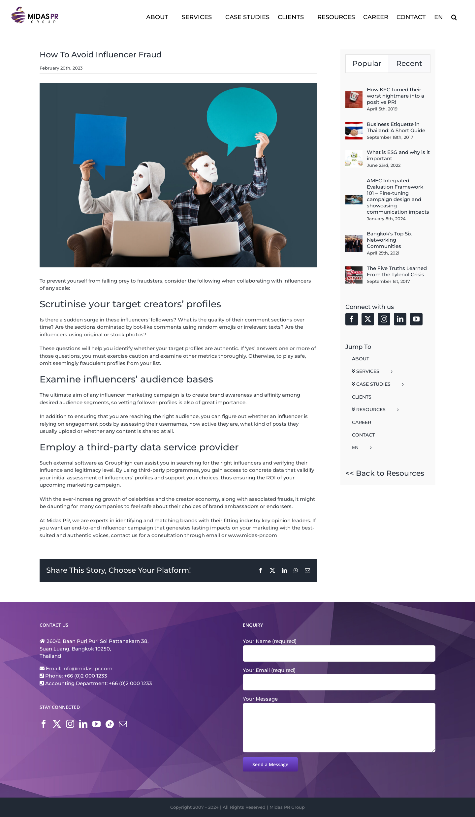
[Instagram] (384, 319)
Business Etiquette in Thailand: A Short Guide (396, 127)
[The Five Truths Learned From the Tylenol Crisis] (354, 270)
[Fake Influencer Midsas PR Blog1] (178, 175)
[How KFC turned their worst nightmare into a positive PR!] (354, 94)
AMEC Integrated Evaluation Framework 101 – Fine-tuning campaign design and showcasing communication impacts (398, 196)
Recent (409, 63)
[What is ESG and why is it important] (354, 154)
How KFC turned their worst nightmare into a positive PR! (395, 95)
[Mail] (123, 724)
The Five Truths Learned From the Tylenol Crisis (397, 271)
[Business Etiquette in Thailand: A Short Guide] (354, 126)
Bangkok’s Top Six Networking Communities (389, 239)
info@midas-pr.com (87, 668)
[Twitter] (368, 319)
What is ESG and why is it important (398, 155)
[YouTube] (416, 319)
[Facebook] (351, 319)
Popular (366, 63)
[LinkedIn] (400, 319)
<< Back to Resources (384, 473)
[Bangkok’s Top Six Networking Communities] (354, 238)
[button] (454, 16)
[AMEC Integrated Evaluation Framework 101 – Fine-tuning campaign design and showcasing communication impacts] (354, 198)
